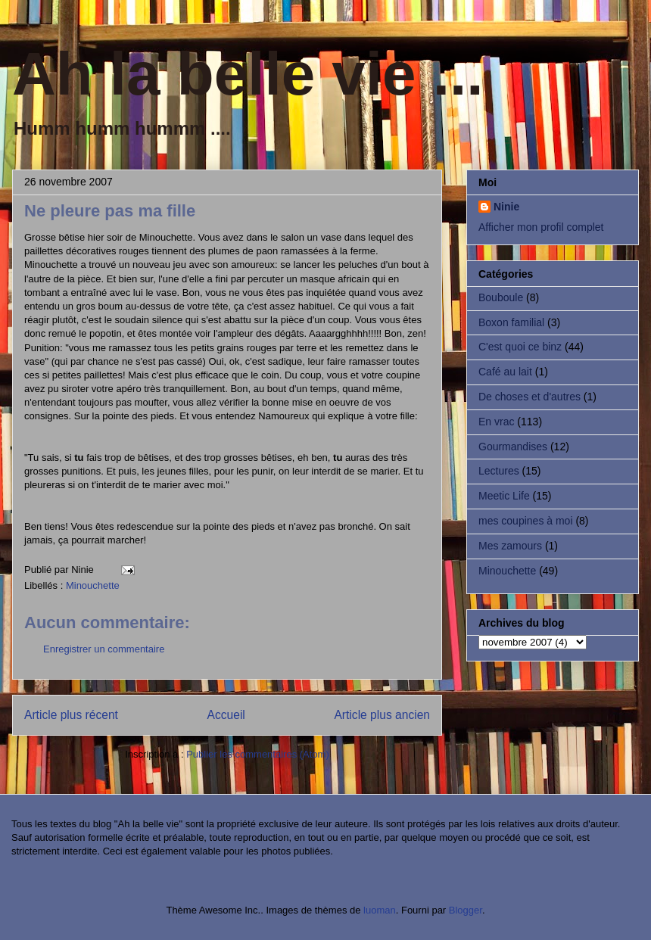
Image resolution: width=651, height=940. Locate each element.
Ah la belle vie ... (247, 73)
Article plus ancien (382, 714)
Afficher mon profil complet (540, 227)
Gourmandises (512, 446)
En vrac (496, 422)
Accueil (226, 714)
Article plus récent (71, 714)
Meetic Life (504, 496)
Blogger (465, 910)
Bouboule (500, 297)
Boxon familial (511, 322)
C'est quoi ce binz (520, 347)
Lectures (498, 471)
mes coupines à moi (525, 521)
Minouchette (93, 585)
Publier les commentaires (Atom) (257, 754)
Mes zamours (510, 546)
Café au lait (505, 372)
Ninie (506, 207)
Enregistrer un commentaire (103, 649)
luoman (379, 910)
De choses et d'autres (529, 397)
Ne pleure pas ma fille (109, 210)
